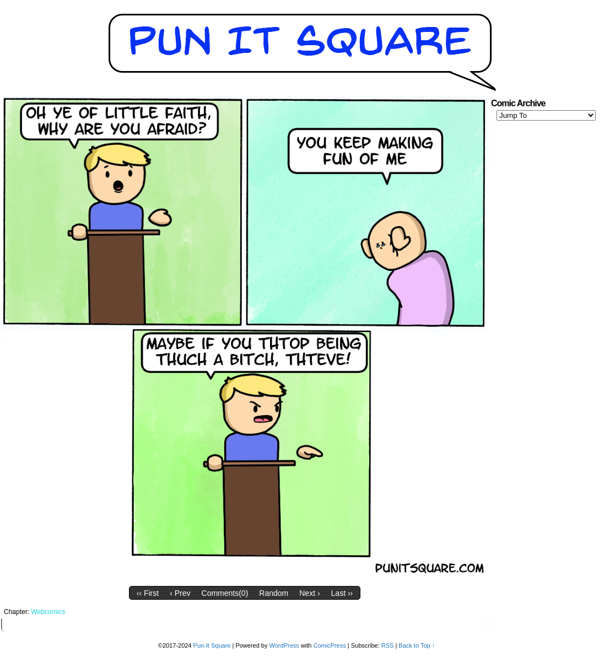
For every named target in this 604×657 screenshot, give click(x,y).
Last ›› (342, 593)
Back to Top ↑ (416, 645)
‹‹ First (148, 593)
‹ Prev (180, 593)
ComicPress (329, 645)
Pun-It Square (212, 645)
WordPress (284, 645)
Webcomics (48, 612)
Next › (309, 593)
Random (273, 593)
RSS (387, 645)
